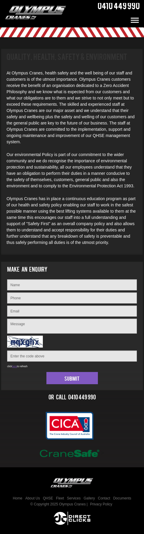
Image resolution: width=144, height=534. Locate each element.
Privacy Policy (101, 504)
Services (74, 498)
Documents (122, 498)
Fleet (60, 498)
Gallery (89, 498)
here (14, 366)
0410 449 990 (82, 398)
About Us (32, 498)
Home (17, 498)
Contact (104, 498)
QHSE (48, 498)
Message (72, 326)
